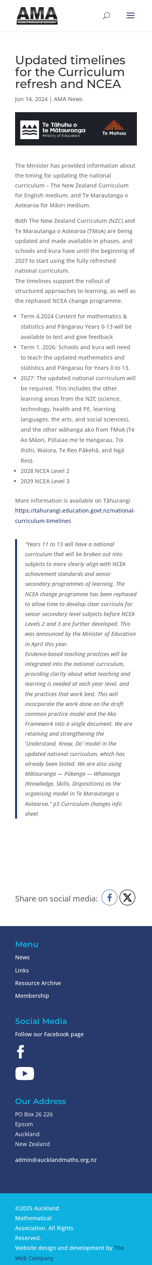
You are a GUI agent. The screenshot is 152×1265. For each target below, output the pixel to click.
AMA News (68, 99)
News (22, 957)
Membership (32, 995)
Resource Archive (38, 983)
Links (22, 970)
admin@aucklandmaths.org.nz (56, 1160)
